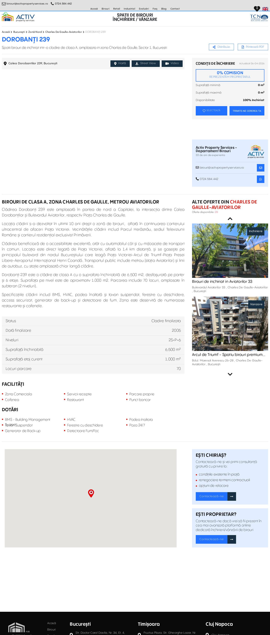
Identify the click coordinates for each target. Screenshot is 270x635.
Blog (164, 8)
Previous (230, 219)
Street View (145, 63)
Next (230, 374)
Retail (116, 8)
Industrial (129, 8)
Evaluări (144, 8)
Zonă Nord (35, 32)
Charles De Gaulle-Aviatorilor (63, 32)
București (19, 32)
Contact (175, 8)
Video (172, 63)
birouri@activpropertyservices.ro (27, 3)
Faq (155, 8)
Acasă (94, 8)
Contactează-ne (212, 496)
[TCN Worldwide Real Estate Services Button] (259, 18)
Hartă (120, 63)
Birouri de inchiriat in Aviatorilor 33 (222, 282)
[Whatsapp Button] (5, 14)
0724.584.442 (63, 3)
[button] (91, 493)
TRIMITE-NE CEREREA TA (247, 110)
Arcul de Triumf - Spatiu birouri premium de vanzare (227, 355)
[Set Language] (265, 9)
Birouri (106, 8)
